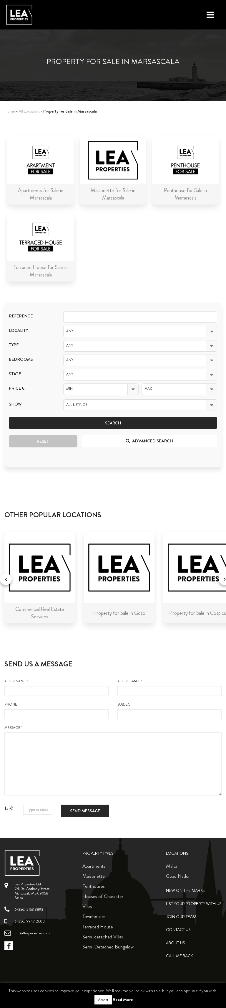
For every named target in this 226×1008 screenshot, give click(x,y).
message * (113, 760)
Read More (123, 999)
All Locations (29, 111)
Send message (85, 811)
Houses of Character (102, 896)
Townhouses (94, 916)
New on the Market (186, 890)
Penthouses (93, 886)
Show (15, 404)
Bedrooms (21, 359)
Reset (43, 441)
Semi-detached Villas (102, 936)
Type (14, 345)
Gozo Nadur (178, 875)
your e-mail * (169, 687)
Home (9, 111)
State (15, 374)
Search (113, 423)
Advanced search (149, 441)
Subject (169, 710)
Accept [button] (103, 999)
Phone (56, 710)
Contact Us (178, 930)
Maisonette (93, 875)
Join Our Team (181, 917)
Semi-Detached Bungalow (108, 946)
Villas (87, 906)
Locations (177, 853)
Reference (21, 316)
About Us (175, 943)
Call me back (179, 956)
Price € (17, 388)
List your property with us (194, 904)
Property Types (98, 853)
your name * (56, 687)
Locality (18, 330)
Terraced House (97, 926)
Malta (171, 865)
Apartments (93, 865)
